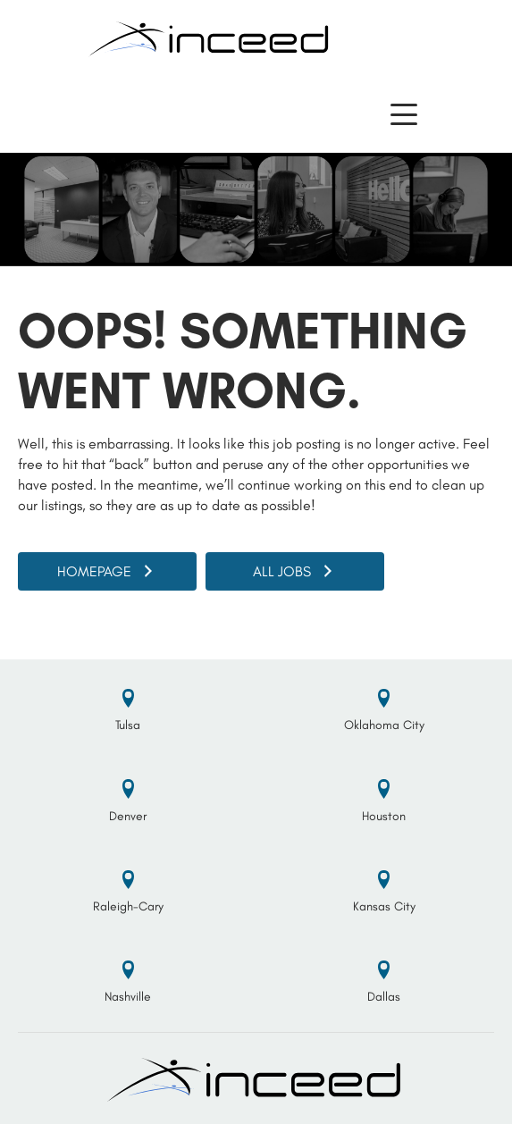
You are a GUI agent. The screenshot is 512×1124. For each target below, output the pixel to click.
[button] (404, 115)
